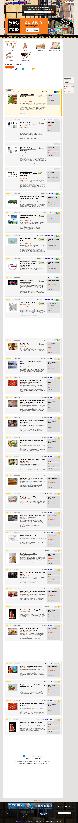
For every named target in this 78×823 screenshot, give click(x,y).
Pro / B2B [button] (49, 36)
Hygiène (11, 60)
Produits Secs (24, 343)
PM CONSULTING (52, 303)
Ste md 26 (50, 216)
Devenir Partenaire (26, 813)
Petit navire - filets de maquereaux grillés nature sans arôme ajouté (32, 516)
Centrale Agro (52, 197)
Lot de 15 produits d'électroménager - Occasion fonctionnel (29, 124)
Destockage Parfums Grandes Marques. (26, 281)
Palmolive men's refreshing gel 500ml (31, 610)
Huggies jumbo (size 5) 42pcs (28, 554)
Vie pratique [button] (31, 36)
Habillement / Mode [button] (13, 36)
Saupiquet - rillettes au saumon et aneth (32, 478)
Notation (10, 68)
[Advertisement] (33, 79)
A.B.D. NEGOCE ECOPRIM (52, 344)
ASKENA (50, 95)
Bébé (25, 50)
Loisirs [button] (55, 36)
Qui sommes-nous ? (68, 89)
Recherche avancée (39, 14)
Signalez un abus (16, 91)
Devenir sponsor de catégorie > (11, 41)
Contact (24, 811)
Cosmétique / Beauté (55, 50)
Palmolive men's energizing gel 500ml (31, 722)
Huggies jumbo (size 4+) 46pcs (29, 535)
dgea (50, 347)
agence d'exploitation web (36, 821)
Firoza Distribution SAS (53, 240)
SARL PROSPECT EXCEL (52, 363)
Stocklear (51, 122)
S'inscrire (24, 815)
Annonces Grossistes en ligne (39, 800)
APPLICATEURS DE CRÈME (28, 302)
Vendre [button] (61, 36)
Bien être (40, 50)
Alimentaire (11, 50)
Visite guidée (67, 91)
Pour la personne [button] (40, 36)
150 (40, 758)
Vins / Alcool (26, 60)
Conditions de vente (27, 817)
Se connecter (25, 814)
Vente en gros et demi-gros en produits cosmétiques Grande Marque (28, 263)
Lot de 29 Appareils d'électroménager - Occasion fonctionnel (29, 173)
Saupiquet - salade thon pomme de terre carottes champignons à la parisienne (32, 401)
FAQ (65, 88)
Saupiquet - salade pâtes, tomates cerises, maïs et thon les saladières (30, 381)
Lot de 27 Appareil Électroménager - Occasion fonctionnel (28, 148)
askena (50, 98)
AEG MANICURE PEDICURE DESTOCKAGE (28, 216)
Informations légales (27, 816)
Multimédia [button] (23, 36)
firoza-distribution (52, 242)
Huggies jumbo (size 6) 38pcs (28, 497)
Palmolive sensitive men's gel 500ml (31, 666)
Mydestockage (52, 366)
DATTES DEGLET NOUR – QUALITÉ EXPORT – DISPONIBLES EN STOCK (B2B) (32, 197)
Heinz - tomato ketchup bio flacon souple (32, 591)
